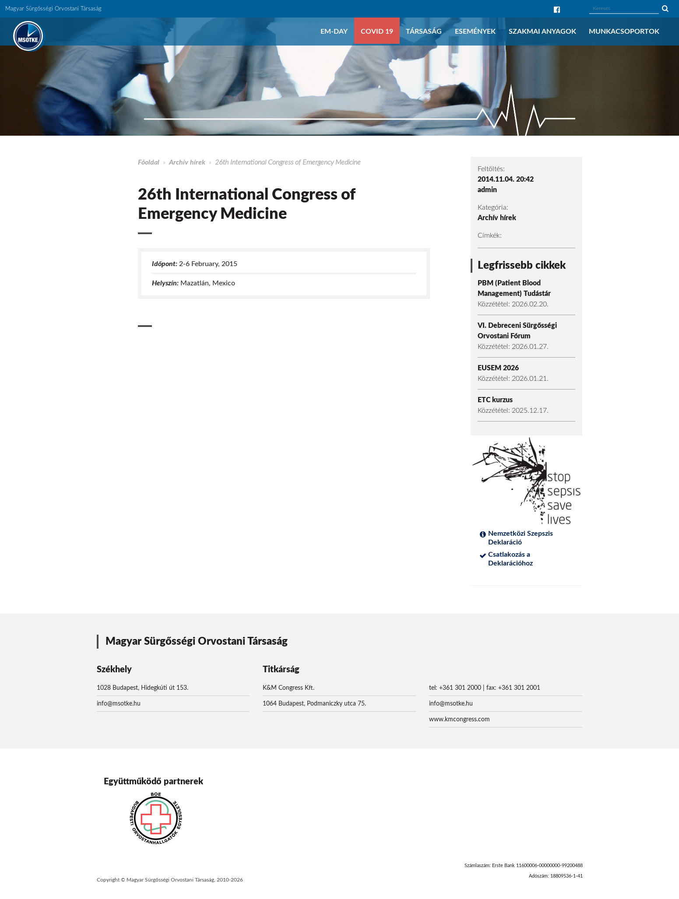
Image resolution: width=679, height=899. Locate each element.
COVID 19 (377, 31)
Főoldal (148, 162)
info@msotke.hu (119, 704)
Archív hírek (187, 162)
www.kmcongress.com (459, 719)
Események (475, 31)
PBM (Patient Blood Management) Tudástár (514, 288)
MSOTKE (28, 36)
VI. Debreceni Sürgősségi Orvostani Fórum (517, 331)
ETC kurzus (495, 400)
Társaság (424, 31)
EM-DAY (334, 31)
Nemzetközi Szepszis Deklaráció (520, 538)
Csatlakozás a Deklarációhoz (510, 559)
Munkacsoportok (624, 31)
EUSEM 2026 (498, 368)
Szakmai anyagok (542, 31)
